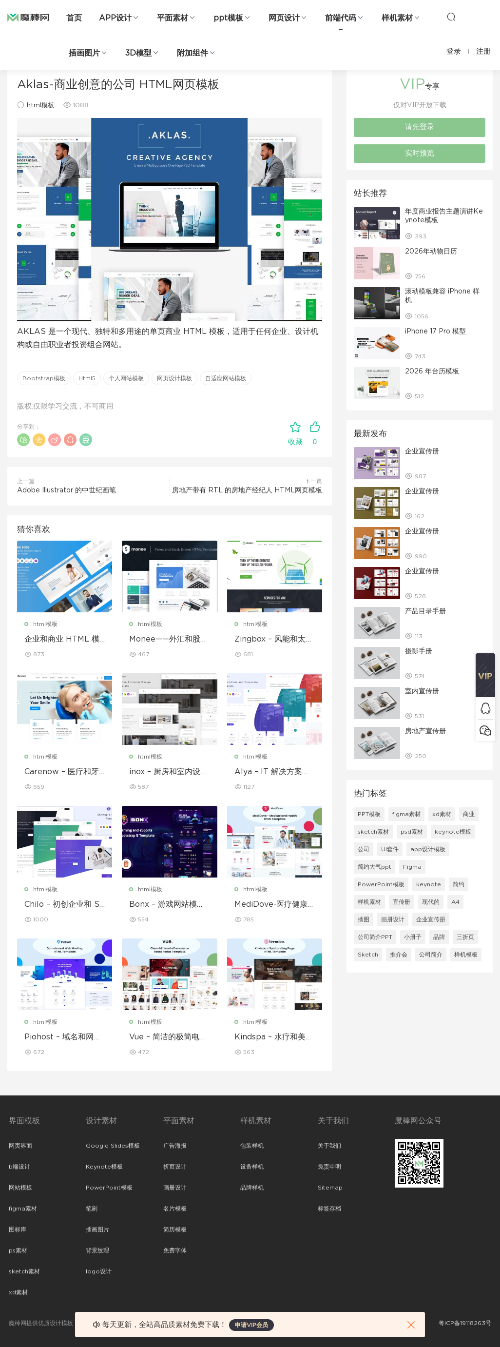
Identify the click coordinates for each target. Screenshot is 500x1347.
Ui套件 (390, 849)
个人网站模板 (126, 378)
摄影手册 (418, 651)
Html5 (87, 378)
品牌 (439, 937)
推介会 (398, 954)
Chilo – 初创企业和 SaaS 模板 (64, 904)
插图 (363, 919)
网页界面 (20, 1146)
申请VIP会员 (251, 1325)
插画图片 (84, 53)
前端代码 (340, 18)
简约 (458, 884)
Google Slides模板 (113, 1146)
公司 (363, 849)
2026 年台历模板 (432, 371)
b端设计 (19, 1167)
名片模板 (175, 1208)
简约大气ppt (374, 867)
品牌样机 (252, 1188)
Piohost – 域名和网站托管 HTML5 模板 (62, 1037)
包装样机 (252, 1146)
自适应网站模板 (225, 378)
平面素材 (172, 18)
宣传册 (401, 902)
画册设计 (392, 919)
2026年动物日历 (431, 251)
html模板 (40, 105)
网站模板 (20, 1188)
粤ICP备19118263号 (465, 1323)
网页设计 (284, 18)
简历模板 (175, 1229)
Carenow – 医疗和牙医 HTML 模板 (61, 772)
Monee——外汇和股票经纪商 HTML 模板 (168, 639)
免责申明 (329, 1167)
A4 (455, 902)
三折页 (465, 937)
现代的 (431, 902)
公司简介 (430, 954)
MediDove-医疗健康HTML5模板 (274, 904)
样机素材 (397, 18)
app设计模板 (427, 849)
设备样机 (252, 1167)
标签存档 (329, 1208)
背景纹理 (97, 1250)
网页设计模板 (174, 378)
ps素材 (18, 1250)
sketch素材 (373, 832)
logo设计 (99, 1271)
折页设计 (175, 1167)
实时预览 (419, 153)
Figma (412, 867)
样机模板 (466, 954)
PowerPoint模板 (381, 884)
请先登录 (419, 127)
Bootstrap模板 (43, 378)
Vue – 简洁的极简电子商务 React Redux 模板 (168, 1037)
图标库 (17, 1229)
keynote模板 (453, 832)
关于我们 (329, 1146)
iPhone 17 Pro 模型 (435, 331)
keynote (428, 884)
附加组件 (192, 53)
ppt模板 (228, 18)
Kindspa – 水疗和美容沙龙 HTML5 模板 (273, 1037)
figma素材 (406, 814)
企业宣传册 (422, 451)
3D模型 (138, 53)
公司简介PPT (375, 937)
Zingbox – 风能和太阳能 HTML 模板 (273, 639)
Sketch (368, 954)
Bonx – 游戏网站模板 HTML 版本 (167, 904)
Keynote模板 (104, 1167)
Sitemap (330, 1188)
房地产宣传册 (425, 731)
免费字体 (175, 1250)
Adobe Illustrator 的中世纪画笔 (66, 490)
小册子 (413, 937)
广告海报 (175, 1146)
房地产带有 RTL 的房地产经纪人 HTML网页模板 (247, 490)
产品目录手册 (425, 611)
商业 (469, 814)
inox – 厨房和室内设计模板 (168, 772)
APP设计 (115, 18)
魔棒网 (28, 17)
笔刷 (91, 1208)
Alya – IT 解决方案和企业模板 (272, 772)
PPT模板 (369, 814)
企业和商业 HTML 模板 (61, 639)
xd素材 (441, 814)
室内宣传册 (422, 691)
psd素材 (412, 832)
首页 (74, 18)
